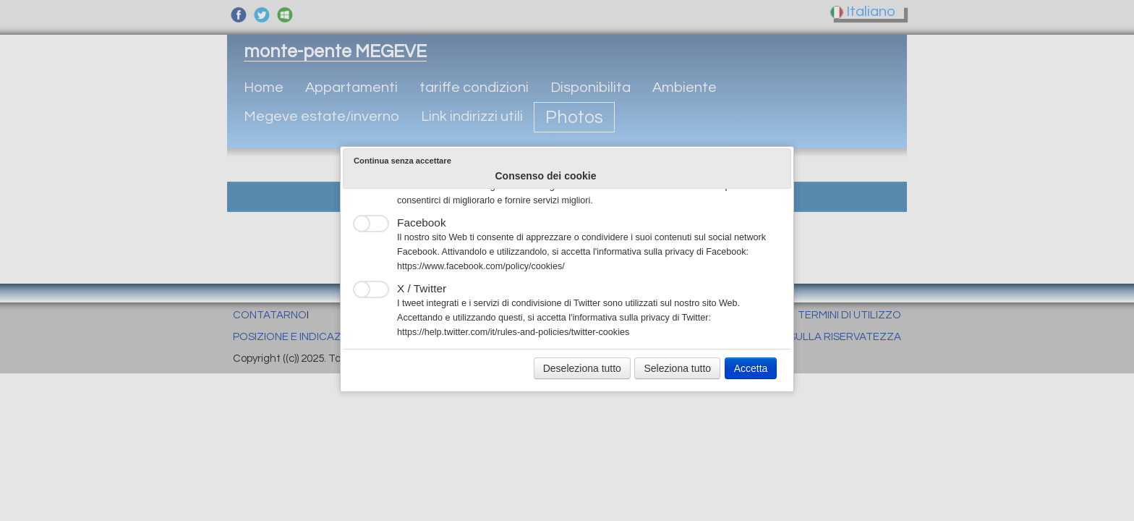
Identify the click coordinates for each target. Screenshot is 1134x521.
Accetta (751, 368)
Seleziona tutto (677, 368)
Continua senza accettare (402, 160)
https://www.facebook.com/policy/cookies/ (481, 266)
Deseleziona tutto (582, 368)
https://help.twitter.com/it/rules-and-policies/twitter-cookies (513, 332)
